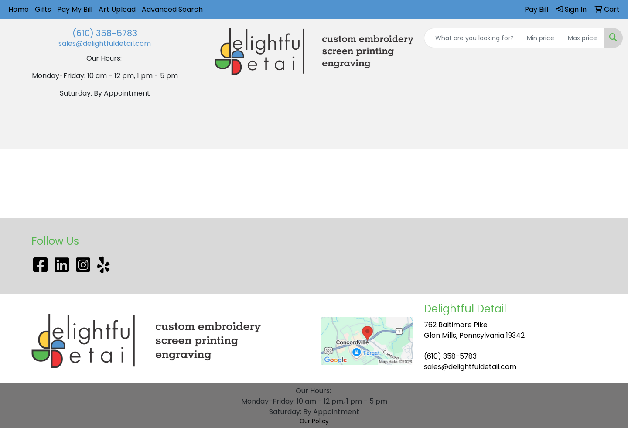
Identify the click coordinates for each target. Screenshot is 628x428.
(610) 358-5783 (104, 33)
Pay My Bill (74, 9)
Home (18, 9)
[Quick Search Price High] (583, 38)
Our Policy (314, 421)
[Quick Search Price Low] (542, 38)
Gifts (43, 9)
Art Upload (117, 9)
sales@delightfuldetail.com (104, 43)
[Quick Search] (473, 38)
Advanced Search (172, 9)
